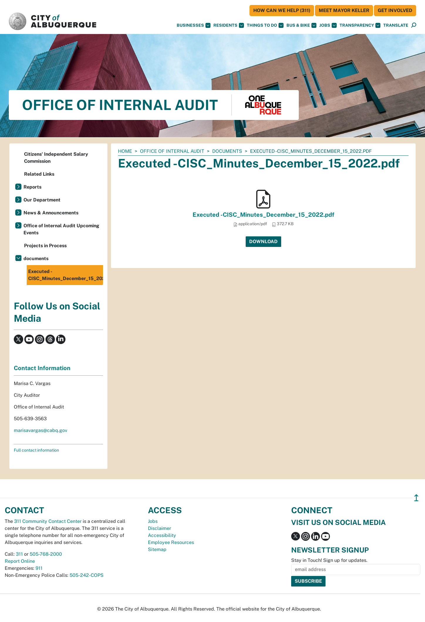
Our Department (41, 200)
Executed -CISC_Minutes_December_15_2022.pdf (263, 214)
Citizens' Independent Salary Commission (56, 157)
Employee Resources (171, 542)
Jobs (328, 25)
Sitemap (157, 549)
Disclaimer (159, 528)
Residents (228, 25)
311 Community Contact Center (48, 521)
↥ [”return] (416, 497)
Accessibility (162, 535)
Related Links (39, 174)
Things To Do (265, 25)
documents (227, 151)
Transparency (360, 25)
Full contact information (36, 450)
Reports (32, 187)
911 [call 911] (39, 568)
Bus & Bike (301, 25)
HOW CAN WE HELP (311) (281, 10)
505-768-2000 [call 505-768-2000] (46, 554)
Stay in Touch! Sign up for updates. (329, 560)
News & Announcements (50, 213)
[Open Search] (413, 25)
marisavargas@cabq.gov (40, 430)
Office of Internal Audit (172, 151)
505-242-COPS (87, 575)
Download (263, 241)
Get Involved (395, 10)
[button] (395, 25)
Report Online (20, 561)
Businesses (193, 25)
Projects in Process (45, 245)
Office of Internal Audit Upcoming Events (61, 229)
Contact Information (42, 368)
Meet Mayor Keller (344, 10)
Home (125, 151)
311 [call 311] (19, 554)
